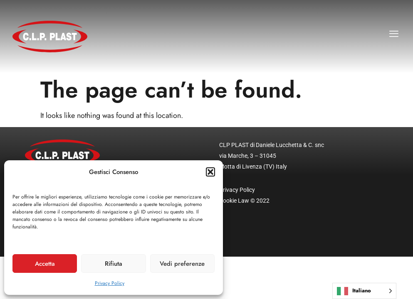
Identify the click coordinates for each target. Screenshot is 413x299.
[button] (210, 172)
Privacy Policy (109, 283)
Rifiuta (113, 263)
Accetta (45, 263)
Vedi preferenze (182, 263)
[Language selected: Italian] (364, 291)
